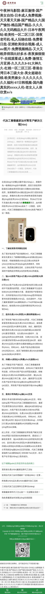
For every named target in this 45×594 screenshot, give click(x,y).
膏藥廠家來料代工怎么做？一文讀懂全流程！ (21, 492)
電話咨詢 (7, 591)
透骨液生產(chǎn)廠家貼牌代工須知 (17, 470)
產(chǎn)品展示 (22, 591)
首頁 (16, 107)
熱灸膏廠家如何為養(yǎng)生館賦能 (17, 498)
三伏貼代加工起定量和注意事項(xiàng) (18, 486)
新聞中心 (22, 107)
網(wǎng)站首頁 (37, 591)
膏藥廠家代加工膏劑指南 (19, 505)
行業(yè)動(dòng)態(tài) (34, 107)
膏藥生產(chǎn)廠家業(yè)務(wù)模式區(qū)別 (24, 508)
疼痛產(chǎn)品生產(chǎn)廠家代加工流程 (20, 481)
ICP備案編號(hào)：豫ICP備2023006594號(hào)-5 (24, 534)
